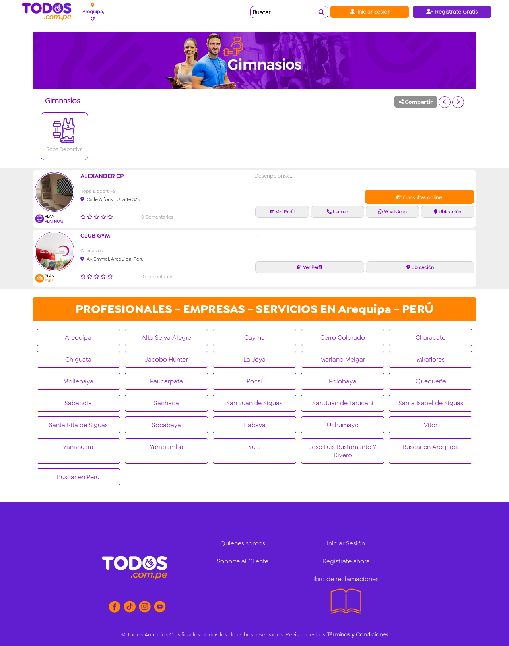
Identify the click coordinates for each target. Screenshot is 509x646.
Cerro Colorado (342, 337)
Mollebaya (78, 381)
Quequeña (431, 381)
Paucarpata (166, 381)
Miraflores (431, 359)
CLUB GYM (95, 236)
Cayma (254, 337)
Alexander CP (102, 176)
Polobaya (342, 381)
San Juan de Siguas (254, 403)
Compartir (416, 101)
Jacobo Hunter (166, 359)
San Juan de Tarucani (342, 403)
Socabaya (166, 425)
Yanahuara (78, 447)
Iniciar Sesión (369, 11)
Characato (431, 337)
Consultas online (419, 197)
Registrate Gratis (452, 11)
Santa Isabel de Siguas (430, 403)
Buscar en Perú (78, 477)
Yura (254, 447)
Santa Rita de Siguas (78, 425)
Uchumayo (343, 425)
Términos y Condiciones (357, 634)
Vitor (430, 425)
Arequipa (78, 337)
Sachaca (166, 403)
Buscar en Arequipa (430, 447)
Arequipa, (93, 11)
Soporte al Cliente (242, 561)
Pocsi (254, 381)
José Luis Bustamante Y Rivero (343, 451)
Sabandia (78, 403)
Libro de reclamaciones (344, 579)
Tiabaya (254, 425)
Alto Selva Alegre (166, 337)
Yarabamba (166, 447)
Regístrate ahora (346, 561)
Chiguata (78, 359)
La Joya (254, 359)
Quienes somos (242, 543)
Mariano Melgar (342, 359)
